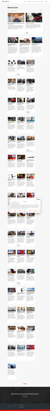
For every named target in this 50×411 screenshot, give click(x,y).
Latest (8, 10)
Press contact (41, 10)
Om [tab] (35, 201)
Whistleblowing (15, 404)
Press (9, 404)
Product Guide (29, 1)
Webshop (14, 405)
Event (16, 10)
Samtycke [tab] (14, 201)
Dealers (38, 1)
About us (42, 1)
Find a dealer (25, 396)
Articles (14, 10)
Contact (35, 1)
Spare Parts (9, 405)
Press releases (11, 10)
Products (25, 1)
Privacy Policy (10, 406)
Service (32, 1)
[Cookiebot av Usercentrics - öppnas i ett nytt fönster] (37, 199)
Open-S (14, 406)
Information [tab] (25, 201)
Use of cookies (10, 407)
